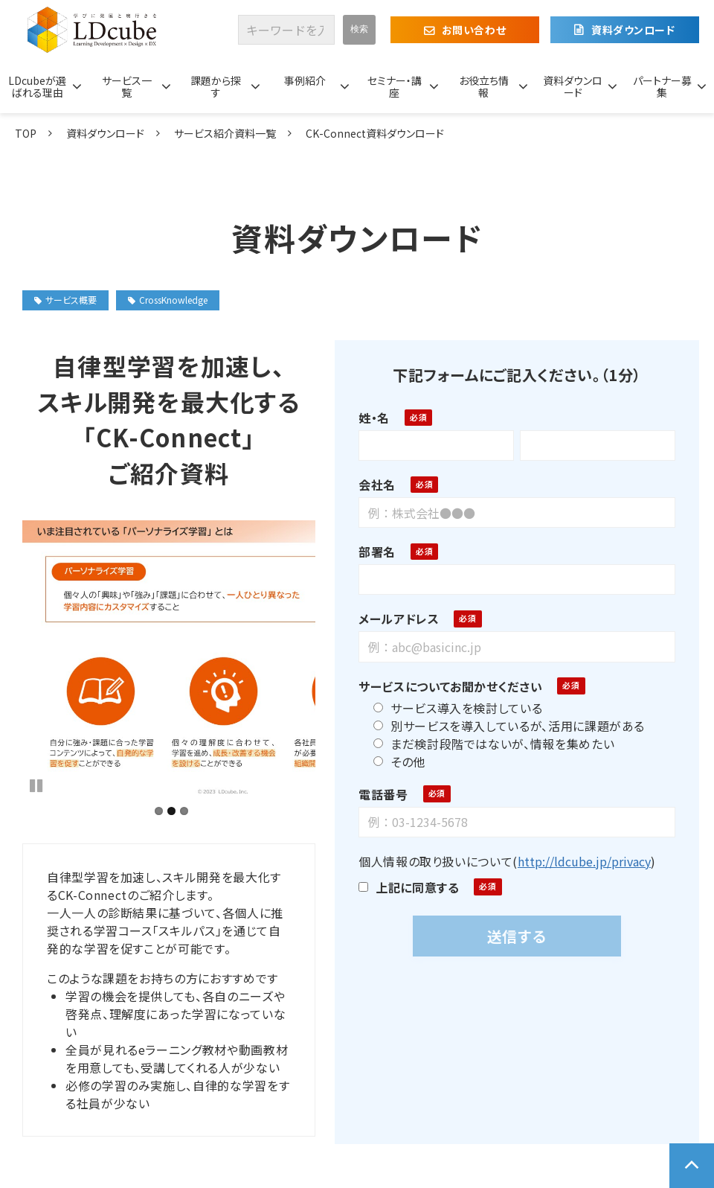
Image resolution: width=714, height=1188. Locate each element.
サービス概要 (65, 299)
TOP (25, 133)
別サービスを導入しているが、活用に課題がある (503, 726)
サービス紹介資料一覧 (225, 133)
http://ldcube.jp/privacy (578, 861)
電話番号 (377, 794)
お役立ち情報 (484, 86)
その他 (393, 761)
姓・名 (368, 418)
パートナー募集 (662, 86)
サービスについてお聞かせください (444, 686)
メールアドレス (393, 618)
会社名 (371, 485)
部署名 (371, 552)
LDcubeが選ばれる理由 (37, 86)
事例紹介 (305, 80)
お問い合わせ (474, 29)
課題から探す (215, 86)
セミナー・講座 (394, 86)
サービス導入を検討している (451, 708)
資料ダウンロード (633, 29)
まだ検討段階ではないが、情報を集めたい (487, 744)
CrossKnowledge (168, 299)
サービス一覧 (127, 86)
